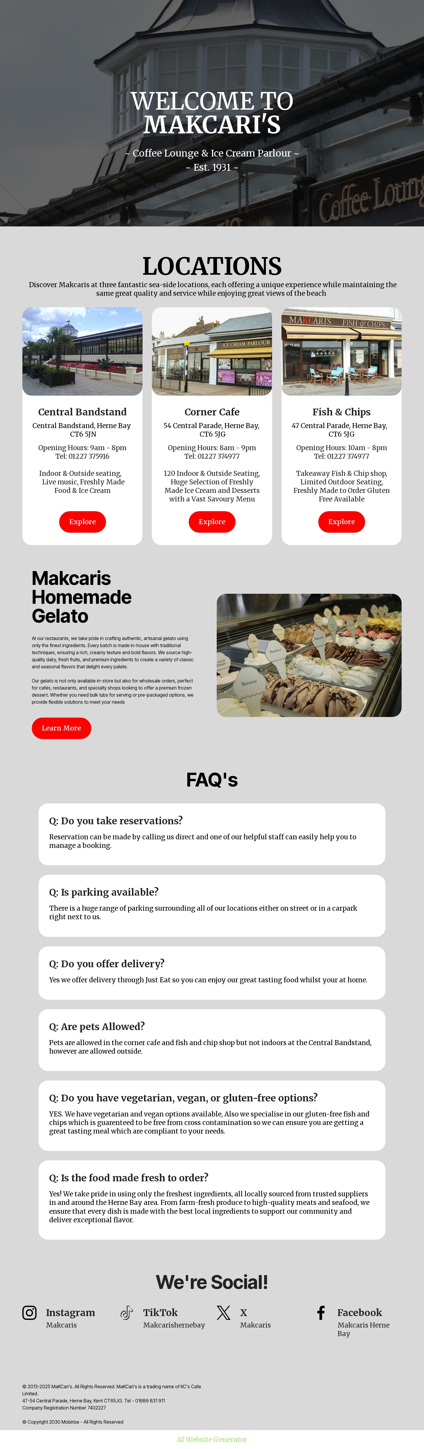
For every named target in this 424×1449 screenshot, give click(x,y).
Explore (82, 522)
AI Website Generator (212, 1439)
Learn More (61, 728)
